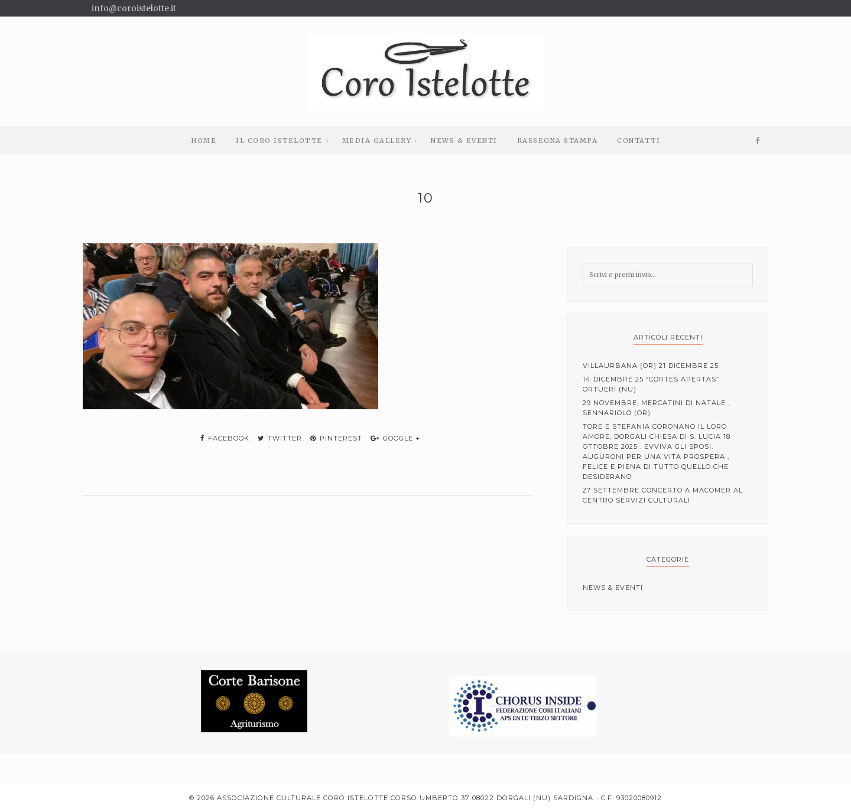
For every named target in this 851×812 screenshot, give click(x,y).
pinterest (336, 438)
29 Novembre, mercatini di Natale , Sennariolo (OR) (656, 408)
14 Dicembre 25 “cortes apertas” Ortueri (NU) (651, 384)
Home (203, 140)
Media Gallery (377, 140)
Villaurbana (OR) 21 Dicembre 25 (651, 365)
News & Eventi (464, 140)
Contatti (638, 140)
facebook (224, 438)
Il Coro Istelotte (279, 140)
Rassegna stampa (557, 140)
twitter (280, 438)
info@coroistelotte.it (134, 8)
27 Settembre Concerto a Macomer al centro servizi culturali (663, 495)
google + (395, 438)
